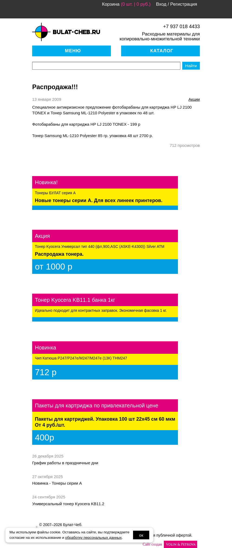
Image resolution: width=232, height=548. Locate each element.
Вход (161, 4)
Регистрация (183, 4)
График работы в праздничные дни (65, 463)
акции (194, 99)
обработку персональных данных (93, 538)
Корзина (111, 4)
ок (141, 535)
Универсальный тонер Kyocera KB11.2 (68, 503)
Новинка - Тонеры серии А (57, 483)
